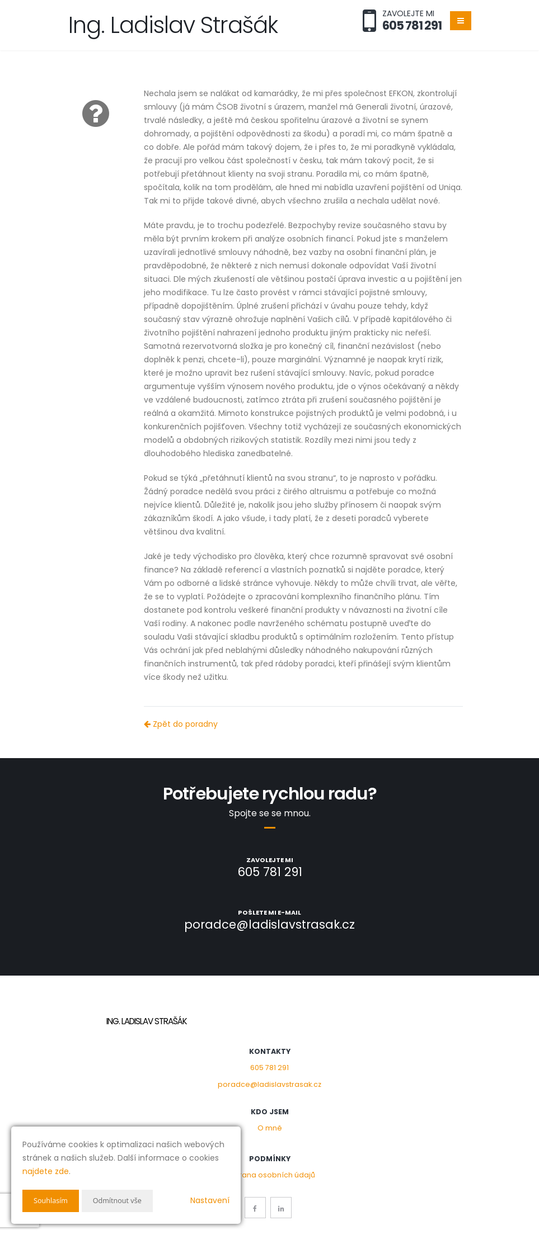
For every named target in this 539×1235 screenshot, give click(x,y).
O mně (269, 1128)
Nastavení (209, 1200)
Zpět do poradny (181, 724)
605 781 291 (269, 1067)
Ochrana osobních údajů (269, 1175)
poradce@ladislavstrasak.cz (269, 1084)
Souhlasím (53, 1200)
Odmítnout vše (123, 1200)
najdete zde (45, 1171)
